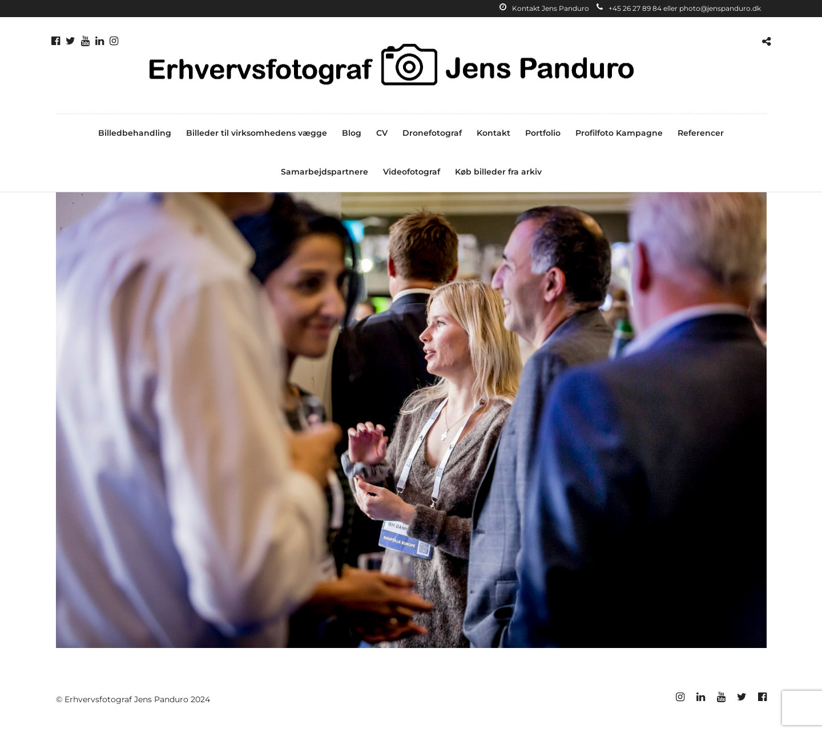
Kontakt (493, 133)
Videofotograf (411, 172)
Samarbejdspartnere (324, 172)
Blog (351, 133)
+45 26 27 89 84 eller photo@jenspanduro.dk (679, 8)
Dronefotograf (432, 133)
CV (382, 133)
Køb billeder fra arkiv (498, 172)
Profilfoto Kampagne (619, 133)
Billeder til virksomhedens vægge (256, 133)
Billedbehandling (134, 133)
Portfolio (543, 133)
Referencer (701, 133)
